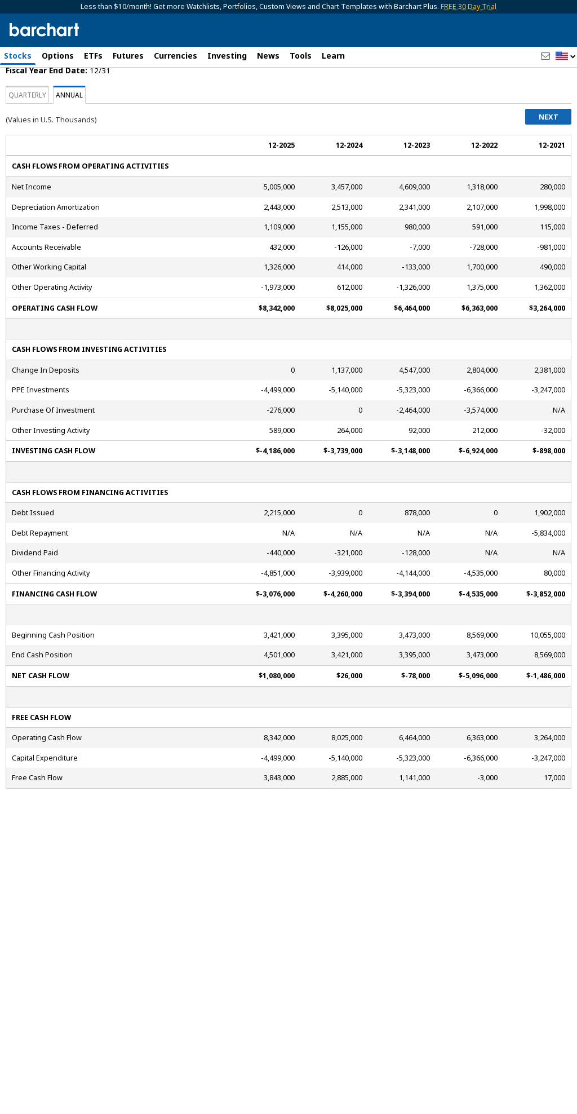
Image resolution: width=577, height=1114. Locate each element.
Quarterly (27, 142)
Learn (333, 55)
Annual (69, 142)
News (268, 55)
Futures (128, 55)
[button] (565, 57)
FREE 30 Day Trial (468, 6)
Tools (301, 55)
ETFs (93, 55)
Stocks (18, 55)
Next (548, 165)
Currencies (175, 55)
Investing (227, 55)
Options (58, 55)
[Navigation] (103, 97)
